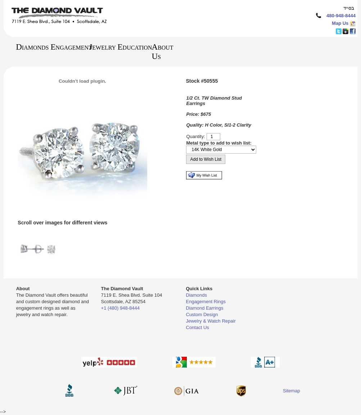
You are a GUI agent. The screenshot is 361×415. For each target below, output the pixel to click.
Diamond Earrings (205, 308)
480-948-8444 (341, 15)
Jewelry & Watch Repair (211, 321)
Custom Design (202, 314)
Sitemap (291, 390)
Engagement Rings (206, 301)
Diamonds (29, 46)
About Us (162, 51)
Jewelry (99, 46)
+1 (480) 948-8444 (120, 308)
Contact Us (197, 327)
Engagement (67, 46)
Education (131, 46)
